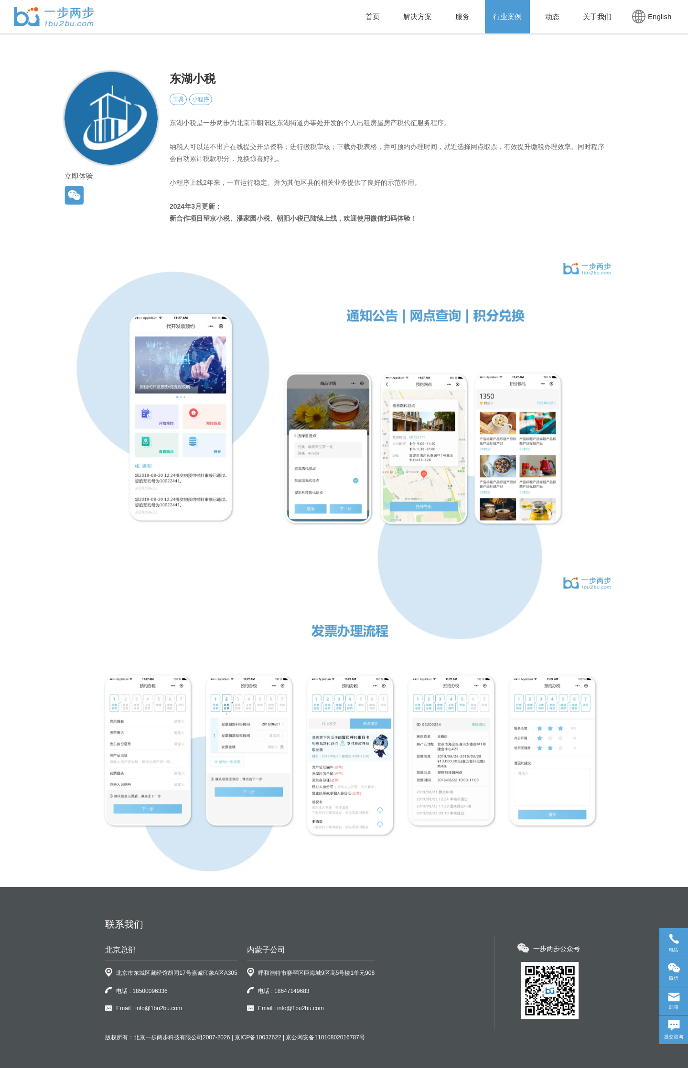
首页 (373, 16)
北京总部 (120, 950)
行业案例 (507, 16)
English (651, 16)
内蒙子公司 (266, 950)
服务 (462, 16)
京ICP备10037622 (258, 1037)
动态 (552, 16)
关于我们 (597, 16)
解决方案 (417, 16)
